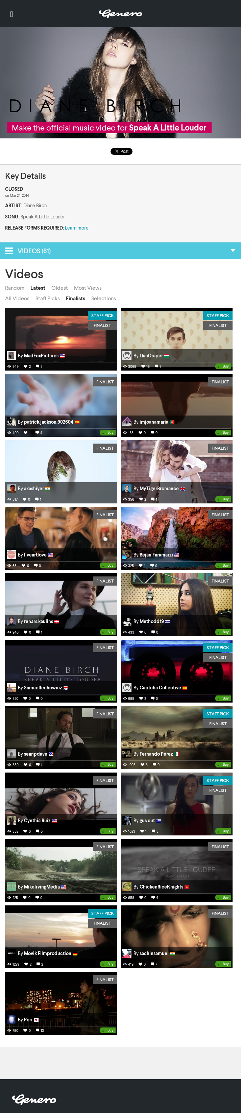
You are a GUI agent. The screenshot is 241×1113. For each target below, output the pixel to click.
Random (14, 287)
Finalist (102, 325)
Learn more (77, 228)
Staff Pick (102, 315)
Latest (37, 287)
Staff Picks (47, 298)
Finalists (75, 298)
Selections (103, 298)
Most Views (88, 287)
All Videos (17, 298)
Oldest (59, 287)
